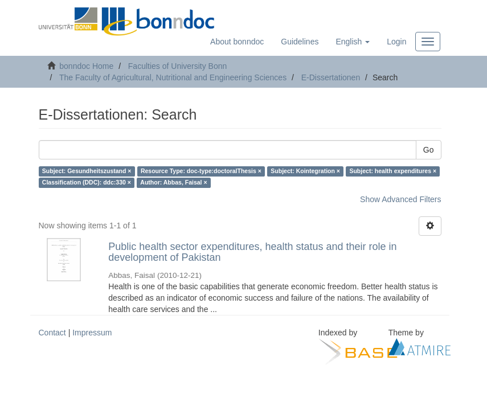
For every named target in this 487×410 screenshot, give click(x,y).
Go (428, 149)
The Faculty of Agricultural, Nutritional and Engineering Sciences (173, 77)
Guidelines (299, 41)
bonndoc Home (86, 66)
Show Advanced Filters (400, 199)
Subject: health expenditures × (392, 171)
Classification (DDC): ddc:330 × (86, 182)
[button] (352, 41)
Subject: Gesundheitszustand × (87, 171)
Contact (52, 332)
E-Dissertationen (331, 77)
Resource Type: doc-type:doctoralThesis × (201, 171)
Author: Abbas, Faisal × (173, 182)
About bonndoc (237, 41)
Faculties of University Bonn (177, 66)
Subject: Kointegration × (305, 171)
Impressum (92, 332)
